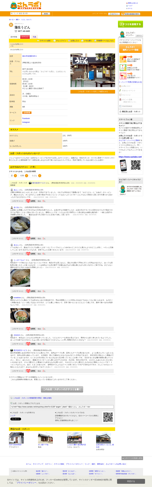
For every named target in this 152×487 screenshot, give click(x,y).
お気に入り (75, 41)
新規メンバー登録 (130, 13)
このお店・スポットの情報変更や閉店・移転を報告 (32, 398)
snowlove (17, 298)
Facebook (26, 118)
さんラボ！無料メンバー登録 (130, 48)
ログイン (114, 13)
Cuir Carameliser (15, 445)
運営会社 (100, 464)
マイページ (126, 95)
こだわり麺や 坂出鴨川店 (76, 445)
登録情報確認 (127, 106)
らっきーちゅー (20, 260)
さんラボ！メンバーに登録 (129, 140)
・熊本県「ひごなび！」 (69, 471)
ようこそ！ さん (99, 13)
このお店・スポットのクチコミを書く (62, 389)
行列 (24, 175)
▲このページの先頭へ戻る (132, 458)
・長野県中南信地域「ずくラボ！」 (125, 474)
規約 (93, 464)
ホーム (130, 8)
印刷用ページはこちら (105, 41)
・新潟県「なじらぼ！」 (69, 474)
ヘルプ (130, 5)
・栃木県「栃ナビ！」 (42, 471)
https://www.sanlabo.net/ (130, 157)
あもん (16, 245)
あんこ (16, 190)
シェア (12, 416)
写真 (34, 37)
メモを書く (88, 41)
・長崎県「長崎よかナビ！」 (123, 471)
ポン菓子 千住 (43, 445)
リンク (87, 464)
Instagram (26, 122)
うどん (36, 175)
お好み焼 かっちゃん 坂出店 (105, 446)
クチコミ (25, 37)
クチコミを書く (46, 41)
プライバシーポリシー (74, 464)
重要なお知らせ (133, 3)
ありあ (16, 207)
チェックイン (61, 41)
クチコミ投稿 (59, 464)
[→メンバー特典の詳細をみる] (130, 82)
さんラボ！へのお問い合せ (116, 464)
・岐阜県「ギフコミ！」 (95, 474)
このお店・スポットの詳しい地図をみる (93, 92)
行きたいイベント (129, 91)
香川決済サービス (39, 183)
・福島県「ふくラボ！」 (42, 474)
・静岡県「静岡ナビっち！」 (97, 471)
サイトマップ (38, 464)
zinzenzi (17, 335)
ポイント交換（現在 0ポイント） (129, 101)
